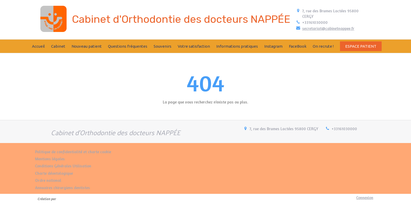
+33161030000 (315, 22)
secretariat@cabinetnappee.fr (328, 28)
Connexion (364, 197)
